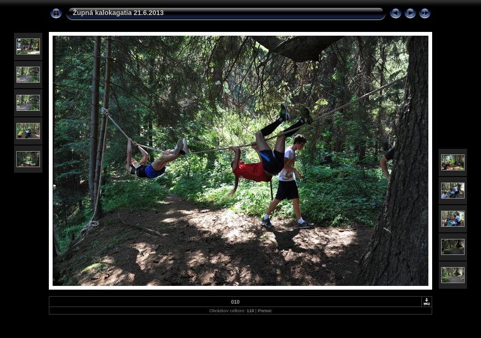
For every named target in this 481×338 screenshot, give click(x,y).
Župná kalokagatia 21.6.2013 (118, 12)
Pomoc (265, 310)
